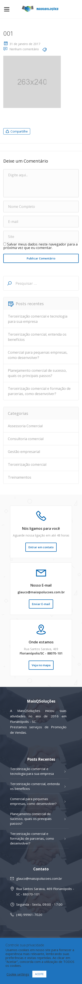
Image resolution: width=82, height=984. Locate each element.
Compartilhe (16, 131)
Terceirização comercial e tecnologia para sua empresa (37, 319)
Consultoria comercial (26, 438)
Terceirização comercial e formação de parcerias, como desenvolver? (39, 391)
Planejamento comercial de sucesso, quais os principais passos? (37, 373)
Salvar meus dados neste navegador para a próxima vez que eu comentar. (40, 246)
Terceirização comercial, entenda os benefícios (37, 337)
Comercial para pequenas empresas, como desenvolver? (38, 355)
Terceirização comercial (27, 464)
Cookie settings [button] (18, 974)
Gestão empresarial (24, 451)
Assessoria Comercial (25, 426)
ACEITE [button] (39, 974)
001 (8, 33)
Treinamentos (19, 477)
